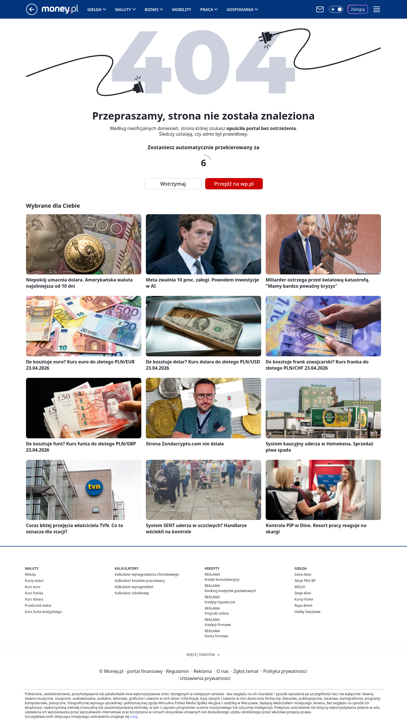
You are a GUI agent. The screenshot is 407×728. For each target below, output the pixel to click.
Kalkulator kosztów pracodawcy (140, 580)
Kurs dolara (34, 599)
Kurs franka (34, 593)
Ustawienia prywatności (204, 678)
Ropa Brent (303, 605)
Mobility (181, 9)
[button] (376, 9)
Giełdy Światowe (308, 611)
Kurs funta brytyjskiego (43, 611)
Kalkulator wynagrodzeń (134, 586)
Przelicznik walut (38, 605)
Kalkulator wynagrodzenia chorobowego (147, 574)
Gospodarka (240, 9)
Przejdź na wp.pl (234, 183)
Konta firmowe (216, 636)
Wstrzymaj (173, 183)
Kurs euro (32, 586)
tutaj (133, 716)
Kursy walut (34, 580)
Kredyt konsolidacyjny (222, 579)
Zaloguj (358, 9)
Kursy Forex (304, 599)
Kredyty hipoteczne (220, 602)
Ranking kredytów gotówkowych (230, 590)
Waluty (123, 9)
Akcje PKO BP (305, 580)
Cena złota (303, 574)
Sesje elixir (303, 593)
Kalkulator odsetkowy (132, 593)
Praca (206, 9)
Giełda (94, 9)
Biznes (152, 9)
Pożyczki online (217, 613)
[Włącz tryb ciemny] (336, 9)
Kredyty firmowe (218, 624)
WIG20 (300, 586)
